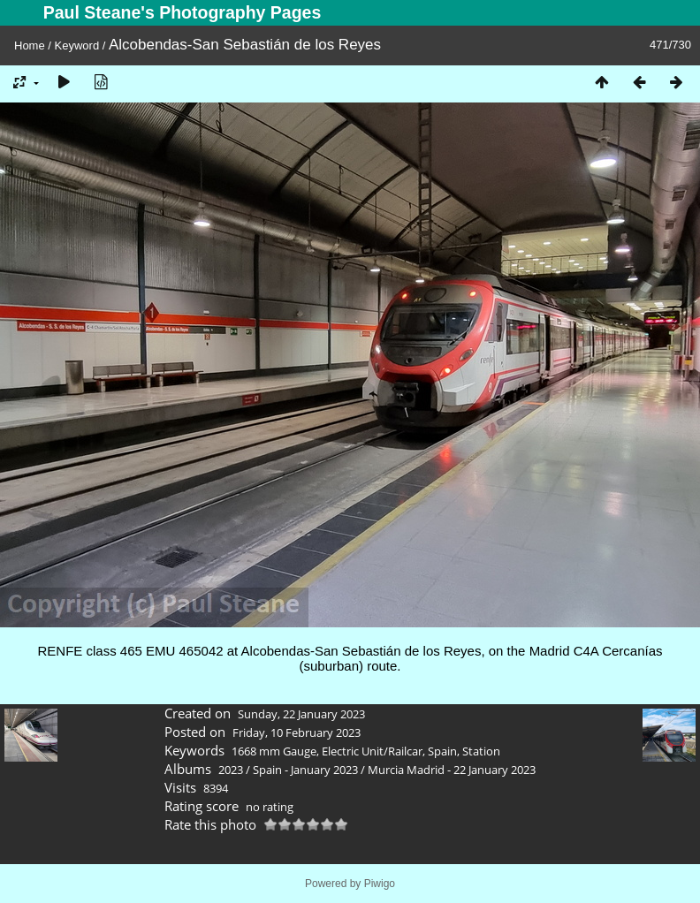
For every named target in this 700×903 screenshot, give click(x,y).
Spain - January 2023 (305, 770)
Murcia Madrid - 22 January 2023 (452, 770)
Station (481, 751)
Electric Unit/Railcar (372, 751)
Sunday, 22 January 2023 (301, 714)
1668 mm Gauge (274, 751)
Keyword (77, 45)
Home (29, 45)
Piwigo (379, 883)
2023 (230, 770)
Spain (442, 751)
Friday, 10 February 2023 (296, 732)
